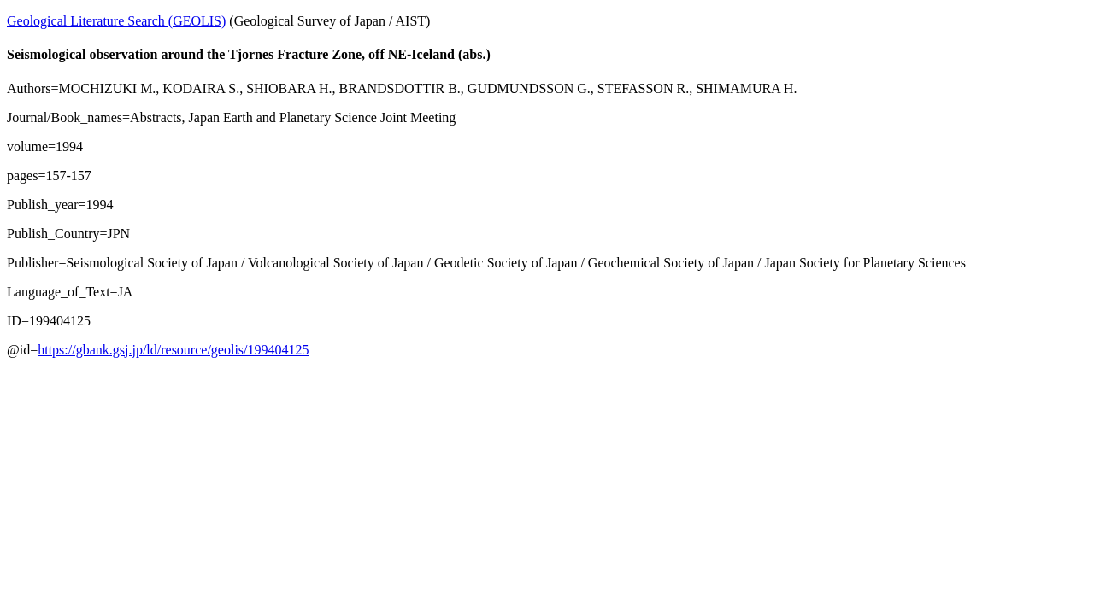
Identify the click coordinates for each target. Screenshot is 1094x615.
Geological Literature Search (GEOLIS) (116, 21)
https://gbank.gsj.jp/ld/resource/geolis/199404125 (173, 350)
